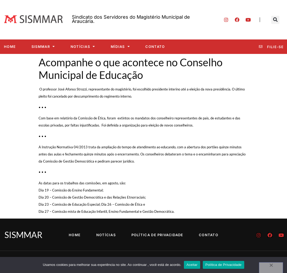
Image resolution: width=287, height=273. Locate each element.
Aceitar (192, 265)
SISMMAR (43, 46)
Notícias (83, 46)
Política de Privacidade (157, 235)
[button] (275, 20)
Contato (155, 46)
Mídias (120, 46)
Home (10, 46)
